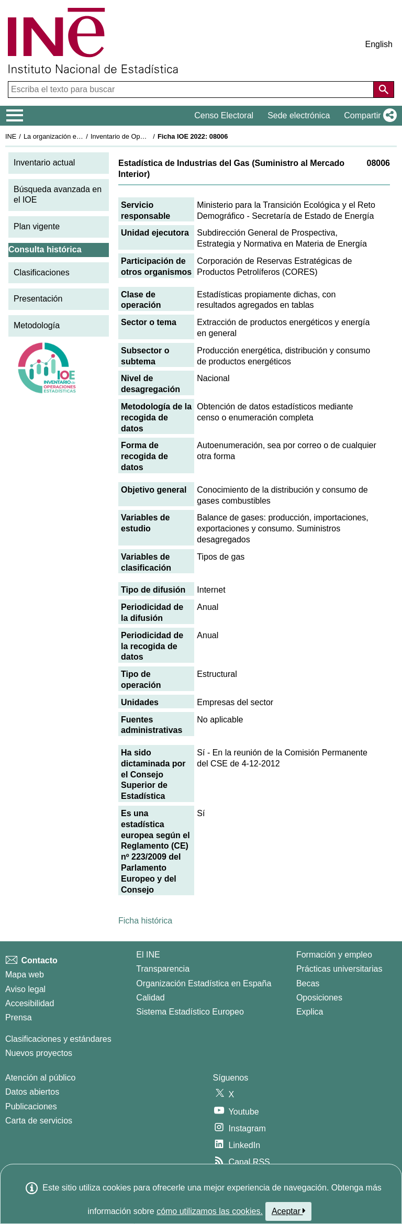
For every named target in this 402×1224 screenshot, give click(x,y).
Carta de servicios (38, 1120)
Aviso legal (25, 989)
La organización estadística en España (81, 136)
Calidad (150, 997)
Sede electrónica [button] (298, 115)
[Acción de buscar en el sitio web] (383, 89)
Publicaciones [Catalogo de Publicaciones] (31, 1106)
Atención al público (40, 1077)
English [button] (379, 44)
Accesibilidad (29, 1003)
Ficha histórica (145, 920)
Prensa (18, 1017)
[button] (368, 115)
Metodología (37, 325)
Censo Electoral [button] (223, 115)
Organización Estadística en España (203, 983)
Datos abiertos (32, 1091)
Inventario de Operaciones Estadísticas (149, 136)
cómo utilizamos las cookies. (210, 1211)
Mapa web (24, 974)
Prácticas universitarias (339, 968)
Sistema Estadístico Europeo (189, 1011)
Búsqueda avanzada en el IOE (58, 195)
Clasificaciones (42, 272)
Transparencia (162, 968)
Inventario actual (44, 162)
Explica (309, 1011)
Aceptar (289, 1211)
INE (10, 136)
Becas (307, 983)
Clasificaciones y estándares (58, 1038)
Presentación (38, 298)
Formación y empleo (334, 954)
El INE (148, 954)
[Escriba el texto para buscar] (192, 89)
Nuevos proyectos (38, 1053)
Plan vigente (37, 226)
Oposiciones (319, 997)
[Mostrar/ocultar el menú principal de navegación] (15, 115)
